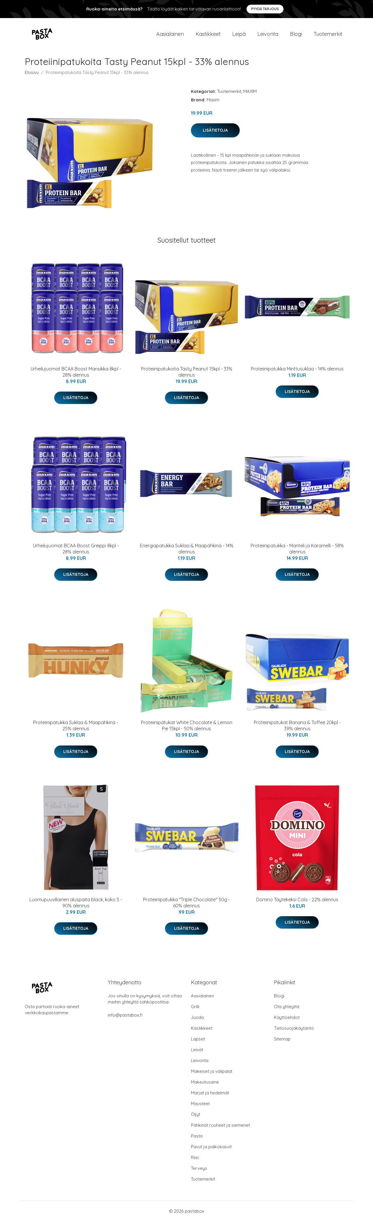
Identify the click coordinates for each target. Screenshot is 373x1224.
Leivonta (267, 35)
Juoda (197, 1020)
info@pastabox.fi (125, 1018)
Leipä (239, 35)
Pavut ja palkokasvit (211, 1149)
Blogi (296, 35)
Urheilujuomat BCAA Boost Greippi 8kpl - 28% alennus (76, 552)
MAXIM (250, 94)
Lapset (198, 1042)
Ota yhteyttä (286, 1009)
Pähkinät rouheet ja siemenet (220, 1128)
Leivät (197, 1052)
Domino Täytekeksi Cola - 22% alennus (297, 902)
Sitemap (282, 1042)
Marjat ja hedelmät (210, 1095)
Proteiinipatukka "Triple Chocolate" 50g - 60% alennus (186, 905)
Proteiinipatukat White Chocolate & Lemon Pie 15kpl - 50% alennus (186, 729)
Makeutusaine (205, 1085)
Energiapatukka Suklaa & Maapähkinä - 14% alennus (186, 552)
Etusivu (32, 75)
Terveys (199, 1171)
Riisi (195, 1160)
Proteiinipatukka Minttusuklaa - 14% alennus (297, 372)
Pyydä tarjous (265, 9)
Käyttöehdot (287, 1020)
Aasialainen (170, 35)
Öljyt (195, 1117)
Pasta (197, 1139)
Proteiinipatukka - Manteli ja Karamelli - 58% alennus (297, 552)
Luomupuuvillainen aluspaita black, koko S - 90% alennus (75, 905)
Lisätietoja (215, 133)
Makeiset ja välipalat (211, 1074)
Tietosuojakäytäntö (294, 1031)
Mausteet (200, 1106)
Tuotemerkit (328, 35)
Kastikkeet (208, 35)
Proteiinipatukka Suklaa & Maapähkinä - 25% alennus (75, 729)
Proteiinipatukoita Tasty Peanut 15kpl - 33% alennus (186, 375)
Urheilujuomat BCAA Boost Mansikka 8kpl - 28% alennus (76, 375)
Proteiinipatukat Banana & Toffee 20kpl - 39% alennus (297, 729)
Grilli (195, 1009)
